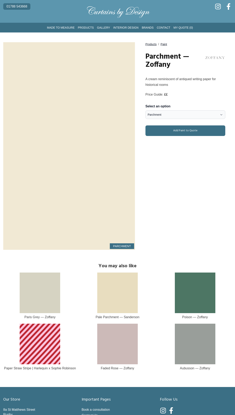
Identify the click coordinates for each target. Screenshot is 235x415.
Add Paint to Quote (172, 130)
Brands (148, 27)
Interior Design (125, 27)
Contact (163, 27)
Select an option (158, 106)
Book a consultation (96, 409)
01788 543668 (16, 6)
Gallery (103, 27)
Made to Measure (61, 27)
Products (86, 27)
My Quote (183, 28)
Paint (164, 44)
